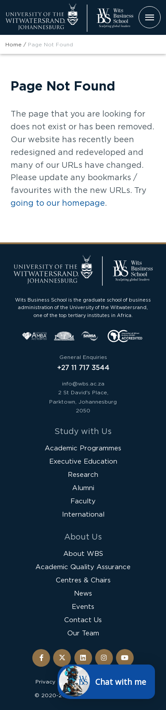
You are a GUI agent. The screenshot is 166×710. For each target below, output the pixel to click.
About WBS (83, 553)
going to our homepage (58, 203)
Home (13, 44)
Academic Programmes (83, 448)
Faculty (83, 501)
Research (83, 474)
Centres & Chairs (83, 580)
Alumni (83, 487)
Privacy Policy (54, 681)
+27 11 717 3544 (83, 367)
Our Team (83, 633)
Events (83, 606)
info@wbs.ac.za (83, 383)
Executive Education (83, 461)
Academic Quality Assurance (83, 567)
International (83, 514)
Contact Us (83, 620)
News (83, 593)
